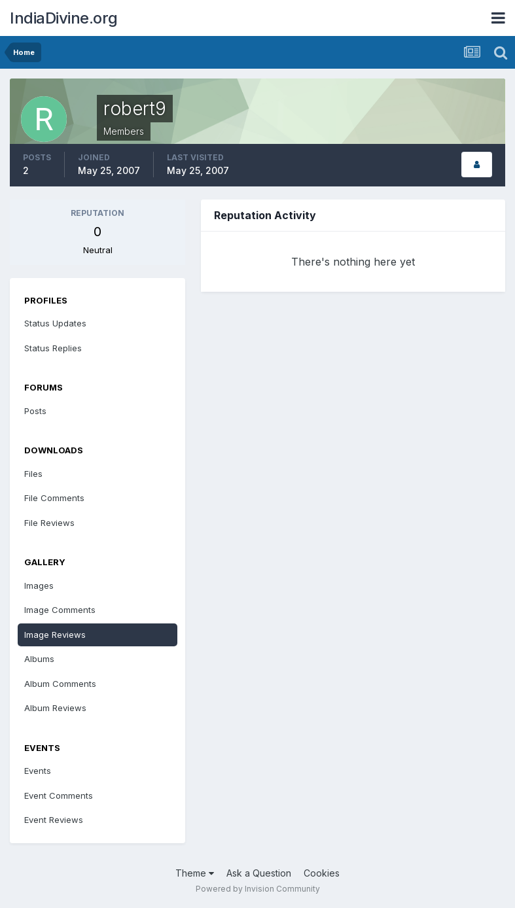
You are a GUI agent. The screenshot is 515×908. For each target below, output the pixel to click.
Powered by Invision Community (258, 889)
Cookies (322, 873)
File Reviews (49, 522)
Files (33, 473)
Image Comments (60, 609)
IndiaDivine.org (64, 18)
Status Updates (55, 323)
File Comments (54, 498)
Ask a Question (258, 873)
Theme (194, 873)
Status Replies (53, 348)
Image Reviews (55, 634)
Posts (35, 411)
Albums (39, 659)
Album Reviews (55, 708)
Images (39, 585)
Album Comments (60, 683)
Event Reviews (53, 819)
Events (37, 770)
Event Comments (58, 795)
